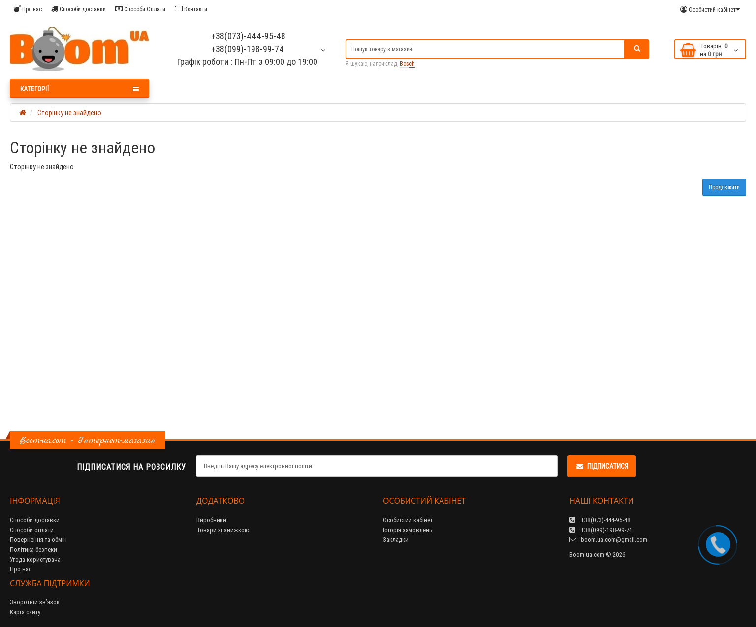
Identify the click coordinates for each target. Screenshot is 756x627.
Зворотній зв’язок (35, 602)
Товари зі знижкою (223, 530)
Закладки (396, 540)
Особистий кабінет (408, 520)
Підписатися (601, 466)
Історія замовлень (407, 530)
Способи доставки (78, 9)
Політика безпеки (33, 549)
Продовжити (724, 187)
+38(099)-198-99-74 (247, 49)
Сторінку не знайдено (69, 112)
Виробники (211, 520)
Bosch (407, 63)
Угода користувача (35, 559)
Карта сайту (25, 612)
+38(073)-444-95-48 (247, 36)
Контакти (191, 9)
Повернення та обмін (38, 540)
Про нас (28, 9)
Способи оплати (32, 530)
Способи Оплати (140, 9)
